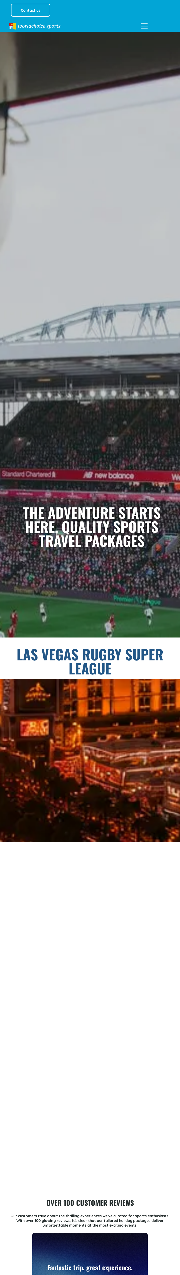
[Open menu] (144, 26)
